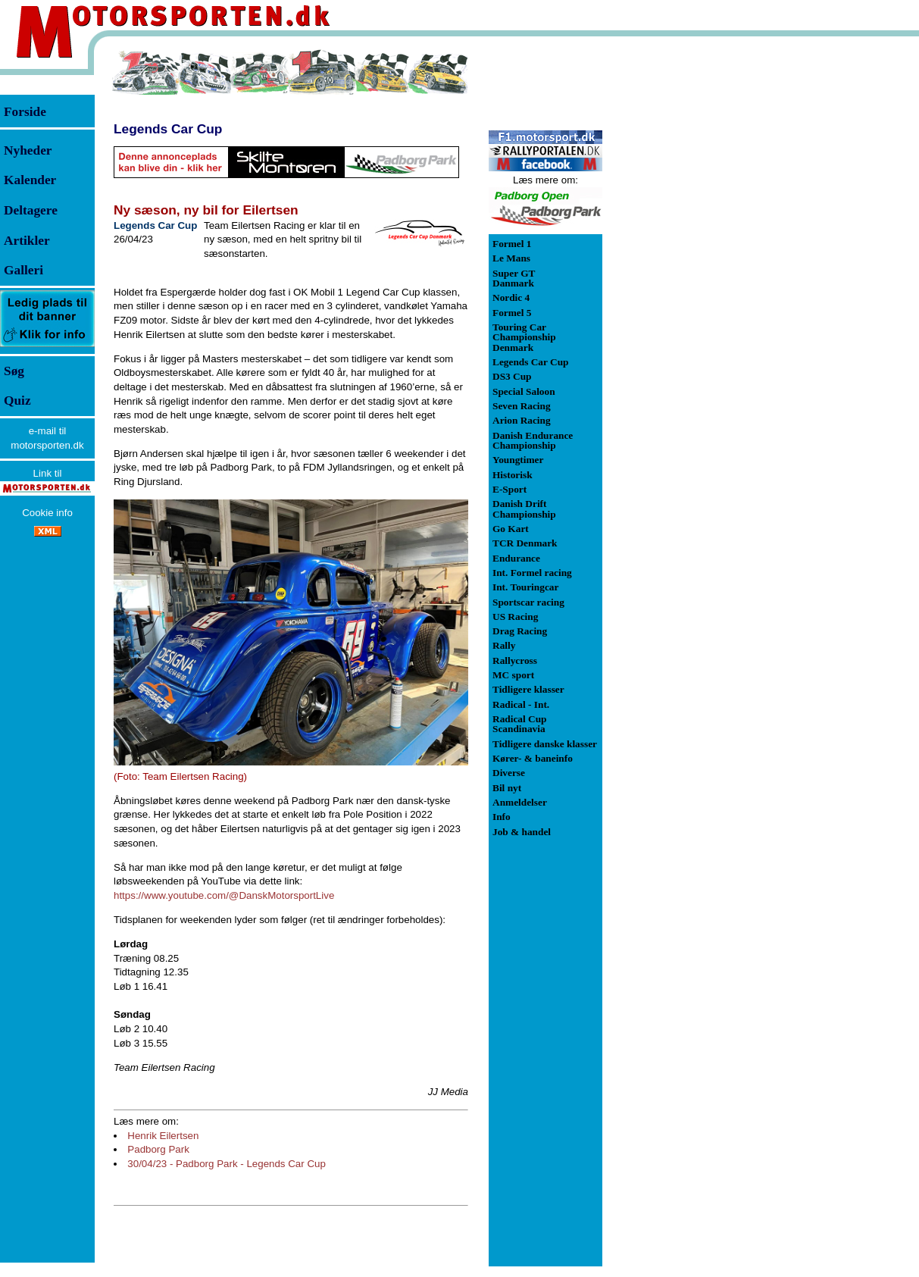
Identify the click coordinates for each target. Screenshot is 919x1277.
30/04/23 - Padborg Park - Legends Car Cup (226, 1163)
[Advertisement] (681, 276)
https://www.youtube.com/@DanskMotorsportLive (224, 895)
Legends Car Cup (168, 128)
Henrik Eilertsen (162, 1135)
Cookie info (47, 512)
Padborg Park (158, 1149)
